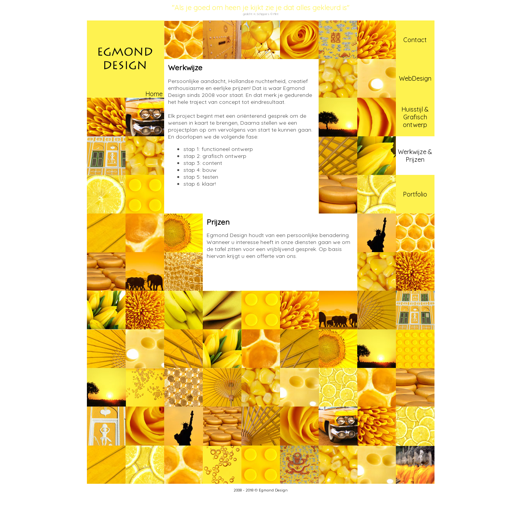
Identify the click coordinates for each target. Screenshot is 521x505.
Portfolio (415, 194)
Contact (415, 40)
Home (154, 94)
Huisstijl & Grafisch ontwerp (415, 117)
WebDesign (415, 78)
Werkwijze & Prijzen (415, 155)
